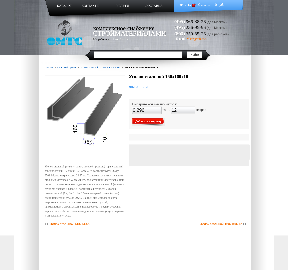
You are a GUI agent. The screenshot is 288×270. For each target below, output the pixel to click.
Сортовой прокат (66, 67)
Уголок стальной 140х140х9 (69, 224)
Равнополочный (111, 67)
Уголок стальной (89, 67)
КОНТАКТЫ (90, 5)
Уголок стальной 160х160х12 (220, 224)
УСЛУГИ (122, 5)
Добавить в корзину (148, 121)
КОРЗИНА (184, 5)
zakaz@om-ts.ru (197, 39)
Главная (49, 67)
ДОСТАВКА (154, 5)
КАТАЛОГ (64, 5)
